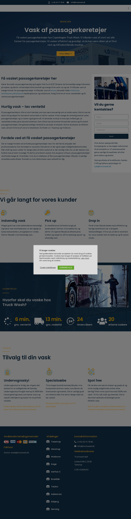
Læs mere (85, 258)
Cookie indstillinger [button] (48, 267)
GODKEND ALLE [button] (65, 268)
